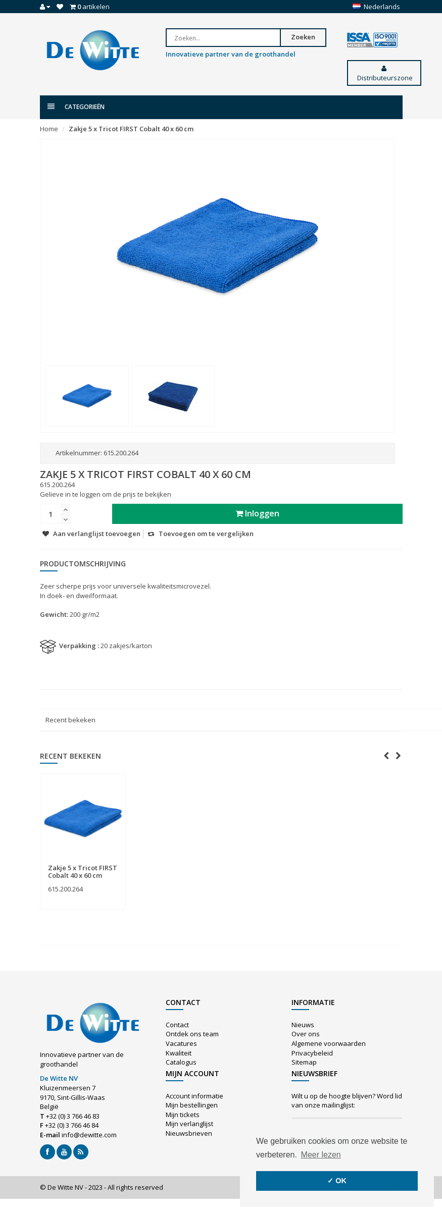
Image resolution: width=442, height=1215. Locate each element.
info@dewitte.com (89, 1134)
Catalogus (181, 1062)
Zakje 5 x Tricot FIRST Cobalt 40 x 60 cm (131, 128)
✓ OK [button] (337, 1181)
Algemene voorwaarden (328, 1043)
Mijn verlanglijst (189, 1123)
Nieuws (302, 1024)
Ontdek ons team (192, 1033)
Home (49, 128)
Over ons (305, 1033)
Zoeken (303, 36)
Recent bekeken (70, 719)
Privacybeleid (312, 1053)
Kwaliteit (178, 1053)
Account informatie (194, 1095)
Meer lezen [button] (321, 1154)
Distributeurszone (384, 73)
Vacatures (181, 1043)
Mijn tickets (183, 1114)
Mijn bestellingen (192, 1105)
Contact (177, 1024)
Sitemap (304, 1062)
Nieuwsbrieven (189, 1133)
